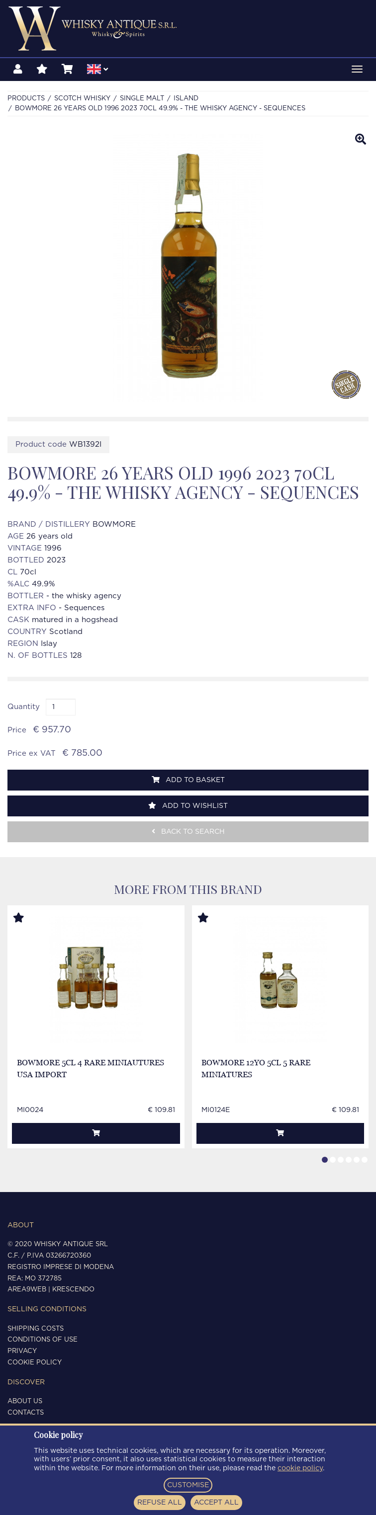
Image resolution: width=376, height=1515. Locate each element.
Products (26, 98)
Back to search (188, 831)
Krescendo (73, 1289)
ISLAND (186, 98)
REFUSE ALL (159, 1502)
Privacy (22, 1351)
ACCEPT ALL (216, 1502)
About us (24, 1401)
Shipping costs (35, 1329)
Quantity (23, 707)
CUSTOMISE (188, 1485)
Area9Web (26, 1289)
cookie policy (300, 1468)
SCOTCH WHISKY (82, 98)
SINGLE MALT (142, 98)
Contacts (25, 1413)
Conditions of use (42, 1340)
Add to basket (188, 780)
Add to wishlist (188, 805)
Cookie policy (34, 1362)
